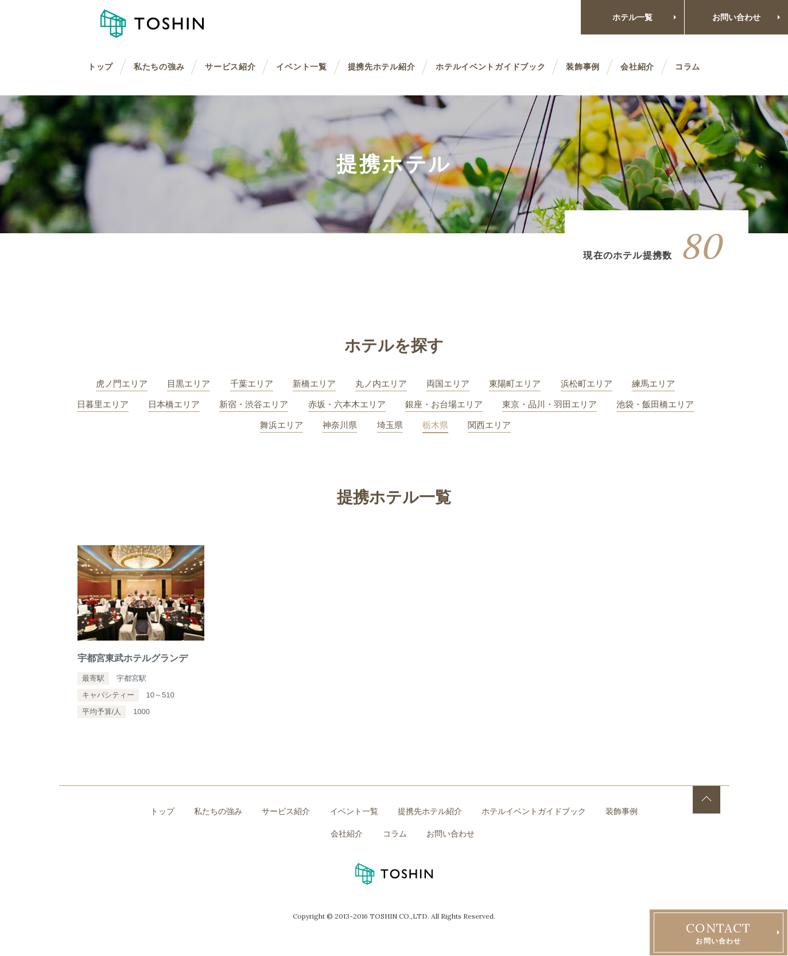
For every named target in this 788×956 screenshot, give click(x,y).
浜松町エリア (586, 383)
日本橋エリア (174, 404)
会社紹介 (637, 66)
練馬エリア (653, 383)
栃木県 (435, 425)
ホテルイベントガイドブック (490, 66)
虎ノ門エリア (121, 383)
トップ (100, 66)
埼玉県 (390, 425)
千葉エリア (251, 383)
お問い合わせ (736, 17)
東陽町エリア (515, 383)
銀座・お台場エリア (444, 404)
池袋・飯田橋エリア (655, 404)
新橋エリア (314, 383)
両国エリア (447, 383)
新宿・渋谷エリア (253, 404)
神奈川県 (340, 425)
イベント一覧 (301, 66)
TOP (706, 800)
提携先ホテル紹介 (382, 66)
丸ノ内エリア (381, 383)
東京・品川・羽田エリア (549, 404)
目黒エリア (188, 383)
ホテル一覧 (632, 17)
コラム (687, 66)
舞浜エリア (281, 425)
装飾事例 (583, 66)
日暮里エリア (103, 404)
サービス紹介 (230, 66)
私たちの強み (159, 66)
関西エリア (489, 425)
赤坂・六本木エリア (347, 404)
